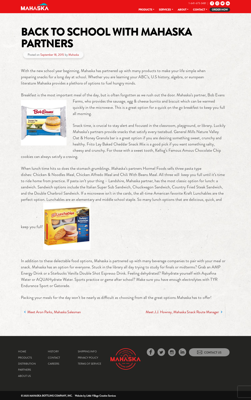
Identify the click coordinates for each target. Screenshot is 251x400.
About (182, 9)
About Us (24, 376)
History (53, 351)
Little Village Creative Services (101, 396)
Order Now (220, 9)
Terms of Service (89, 364)
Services (165, 9)
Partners (24, 370)
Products (145, 9)
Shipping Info (87, 351)
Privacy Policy (88, 358)
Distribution (27, 364)
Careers (53, 364)
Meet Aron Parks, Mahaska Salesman (52, 312)
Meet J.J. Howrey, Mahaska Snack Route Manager (184, 312)
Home (22, 351)
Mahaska (73, 55)
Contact (199, 9)
